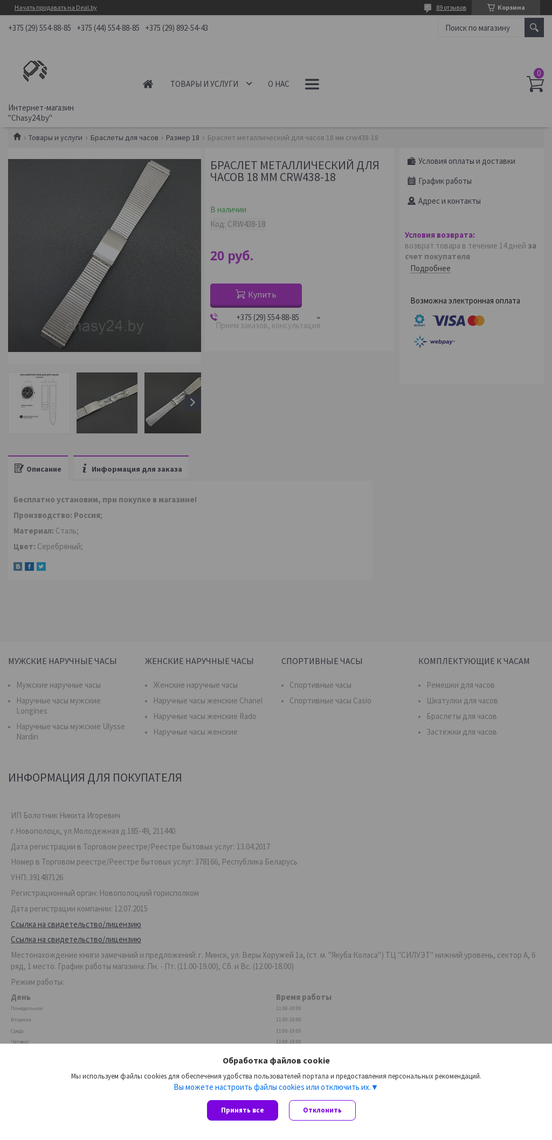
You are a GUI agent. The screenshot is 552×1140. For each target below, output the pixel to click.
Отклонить (322, 1110)
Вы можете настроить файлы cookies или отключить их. (272, 1086)
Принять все (242, 1110)
